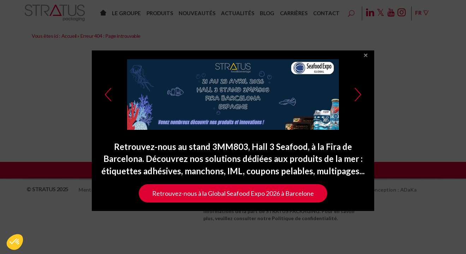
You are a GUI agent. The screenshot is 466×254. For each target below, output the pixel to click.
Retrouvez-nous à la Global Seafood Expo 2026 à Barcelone (233, 197)
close (365, 59)
